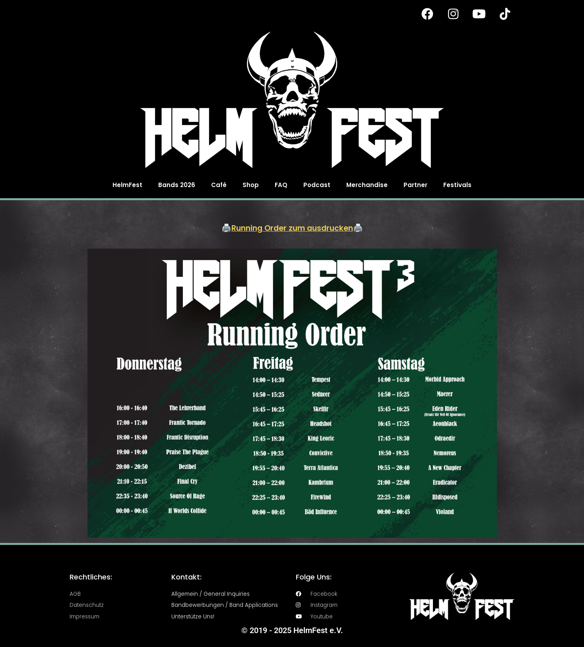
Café (219, 185)
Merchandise (367, 185)
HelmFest (127, 185)
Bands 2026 (176, 185)
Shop (251, 185)
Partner (415, 185)
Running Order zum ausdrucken (292, 228)
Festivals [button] (457, 185)
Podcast (316, 185)
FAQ (281, 185)
